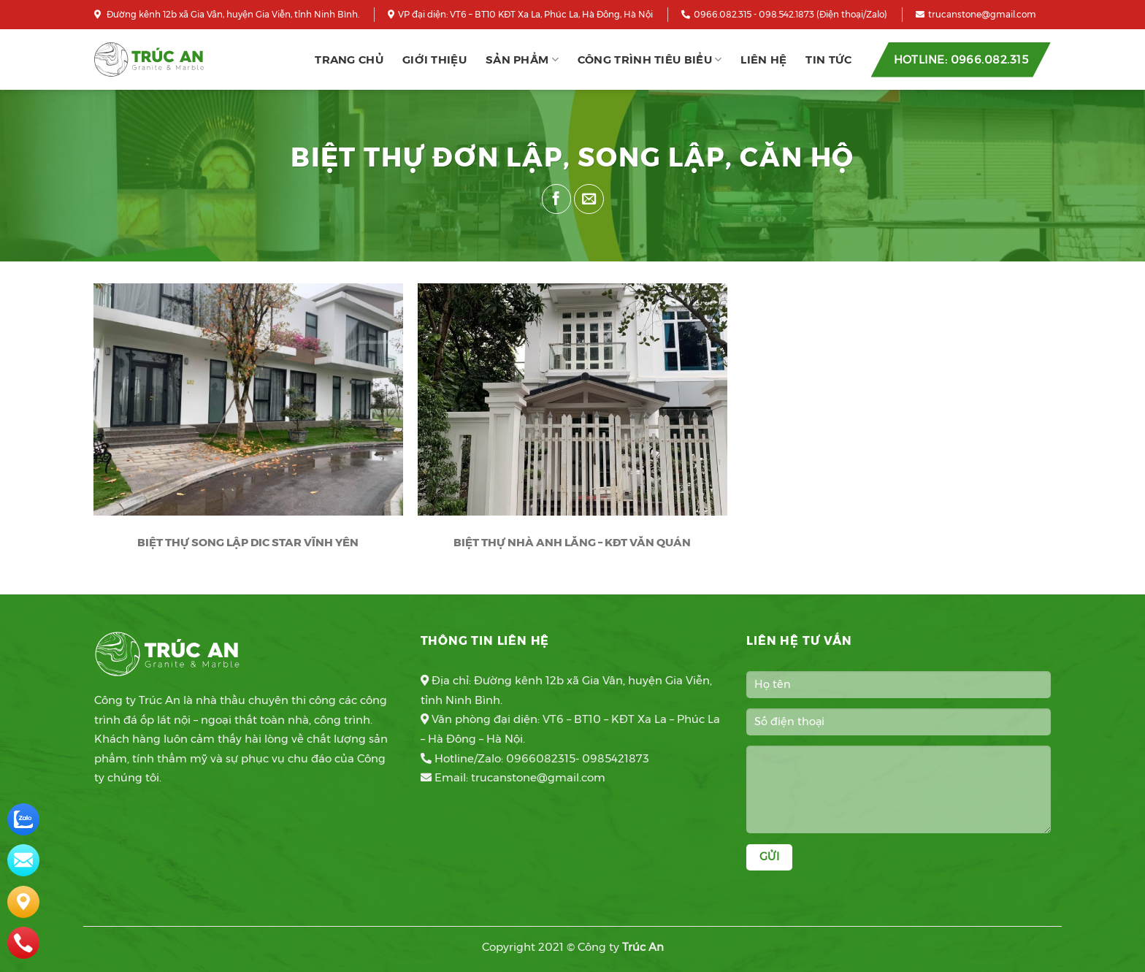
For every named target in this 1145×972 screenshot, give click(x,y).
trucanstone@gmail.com (976, 14)
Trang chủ (349, 59)
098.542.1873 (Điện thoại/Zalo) (823, 14)
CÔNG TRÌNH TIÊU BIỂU (650, 60)
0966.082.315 (716, 14)
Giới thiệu (434, 59)
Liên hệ (763, 59)
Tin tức (828, 59)
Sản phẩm (522, 60)
